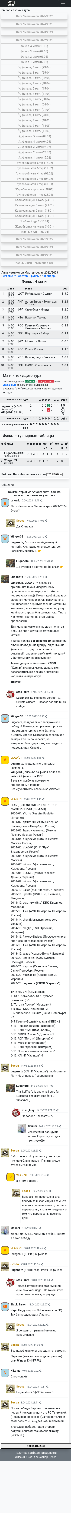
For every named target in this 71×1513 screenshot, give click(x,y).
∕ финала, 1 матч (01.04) (34, 109)
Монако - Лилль (35, 341)
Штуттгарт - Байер (37, 333)
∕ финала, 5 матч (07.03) (34, 136)
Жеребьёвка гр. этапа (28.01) (34, 189)
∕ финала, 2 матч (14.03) (34, 125)
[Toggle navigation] (63, 3)
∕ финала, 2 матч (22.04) (34, 78)
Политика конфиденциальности (36, 1452)
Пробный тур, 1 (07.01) (34, 232)
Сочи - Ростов (34, 349)
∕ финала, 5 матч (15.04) (34, 88)
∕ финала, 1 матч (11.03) (34, 131)
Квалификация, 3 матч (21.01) (34, 205)
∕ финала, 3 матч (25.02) (34, 147)
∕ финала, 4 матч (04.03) (34, 141)
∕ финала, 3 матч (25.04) (34, 72)
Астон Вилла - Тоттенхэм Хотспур (41, 303)
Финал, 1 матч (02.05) (34, 62)
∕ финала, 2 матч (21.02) (34, 152)
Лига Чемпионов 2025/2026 (34, 16)
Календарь (49, 276)
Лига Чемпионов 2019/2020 (34, 255)
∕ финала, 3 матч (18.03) (34, 120)
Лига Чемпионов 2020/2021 (34, 247)
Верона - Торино (35, 317)
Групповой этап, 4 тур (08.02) (34, 173)
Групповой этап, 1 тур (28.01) (34, 194)
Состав (23, 276)
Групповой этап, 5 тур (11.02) (34, 168)
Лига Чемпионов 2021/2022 (34, 239)
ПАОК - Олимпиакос (38, 365)
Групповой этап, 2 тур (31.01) (34, 184)
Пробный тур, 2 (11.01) (34, 221)
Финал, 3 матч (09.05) (34, 51)
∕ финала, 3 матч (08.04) (34, 99)
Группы (35, 276)
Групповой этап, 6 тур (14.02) (34, 163)
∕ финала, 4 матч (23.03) (34, 115)
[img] (41, 500)
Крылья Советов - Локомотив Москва (38, 327)
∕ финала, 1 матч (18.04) (34, 83)
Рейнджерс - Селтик (38, 293)
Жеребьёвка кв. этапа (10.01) (34, 226)
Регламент (8, 276)
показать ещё (36, 1446)
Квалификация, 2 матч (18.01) (34, 210)
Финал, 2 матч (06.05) (34, 56)
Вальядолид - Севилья (40, 357)
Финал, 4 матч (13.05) (34, 46)
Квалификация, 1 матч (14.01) (34, 216)
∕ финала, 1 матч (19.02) (34, 157)
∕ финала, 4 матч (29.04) (34, 67)
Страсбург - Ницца (37, 309)
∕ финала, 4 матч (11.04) (34, 94)
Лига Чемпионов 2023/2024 (34, 32)
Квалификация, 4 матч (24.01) (34, 200)
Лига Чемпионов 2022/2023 (34, 40)
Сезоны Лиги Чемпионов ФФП (34, 263)
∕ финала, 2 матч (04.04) (34, 104)
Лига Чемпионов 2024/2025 (34, 24)
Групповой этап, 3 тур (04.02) (34, 178)
